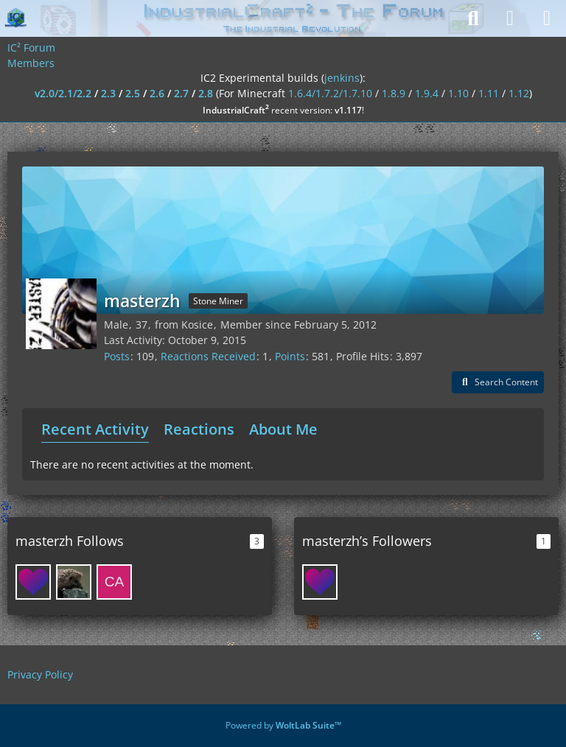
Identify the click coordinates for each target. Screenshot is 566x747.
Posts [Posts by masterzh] (117, 356)
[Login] (510, 18)
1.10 (458, 93)
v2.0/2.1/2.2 (63, 93)
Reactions (199, 429)
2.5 (132, 93)
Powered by (283, 725)
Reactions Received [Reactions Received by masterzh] (208, 356)
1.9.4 (427, 93)
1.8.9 (393, 93)
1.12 (519, 93)
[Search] (473, 18)
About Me (283, 429)
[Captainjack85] (114, 582)
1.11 (488, 93)
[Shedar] (73, 582)
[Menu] (547, 18)
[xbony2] (33, 582)
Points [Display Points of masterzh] (290, 356)
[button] (498, 382)
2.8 (205, 93)
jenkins (342, 78)
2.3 (108, 93)
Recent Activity (95, 429)
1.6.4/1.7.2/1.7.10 (330, 93)
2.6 (157, 93)
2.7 (181, 93)
